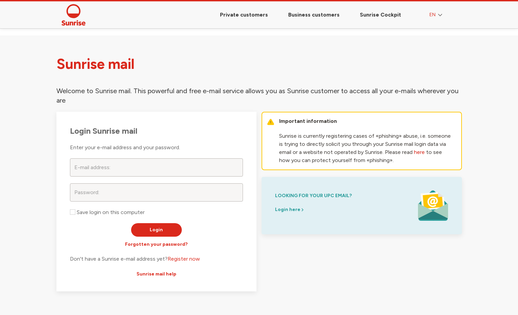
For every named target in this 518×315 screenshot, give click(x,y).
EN (436, 15)
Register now (184, 259)
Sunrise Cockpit (380, 14)
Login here (289, 209)
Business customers (314, 14)
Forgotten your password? (156, 244)
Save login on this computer (107, 212)
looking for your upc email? (313, 196)
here (419, 152)
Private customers (244, 14)
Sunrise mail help (156, 274)
